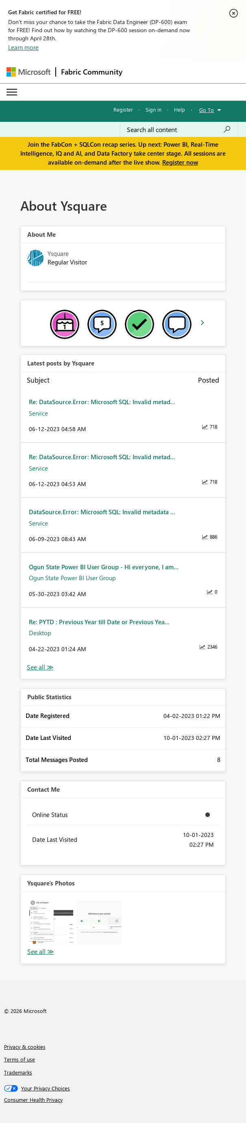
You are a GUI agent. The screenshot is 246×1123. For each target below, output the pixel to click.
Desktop (40, 633)
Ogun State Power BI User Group (72, 578)
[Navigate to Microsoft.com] (28, 72)
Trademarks (18, 1072)
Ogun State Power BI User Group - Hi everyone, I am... (104, 567)
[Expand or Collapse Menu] (12, 92)
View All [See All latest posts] (40, 667)
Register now (180, 162)
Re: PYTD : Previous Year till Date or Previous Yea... (99, 622)
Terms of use (19, 1059)
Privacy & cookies (25, 1046)
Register (123, 109)
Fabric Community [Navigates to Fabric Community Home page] (91, 72)
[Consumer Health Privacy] (123, 1100)
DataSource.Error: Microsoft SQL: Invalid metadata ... (102, 512)
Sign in (153, 109)
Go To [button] (206, 109)
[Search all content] (179, 129)
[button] (51, 923)
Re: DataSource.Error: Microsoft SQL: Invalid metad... (102, 402)
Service (38, 413)
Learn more (23, 47)
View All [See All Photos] (40, 951)
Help (179, 109)
